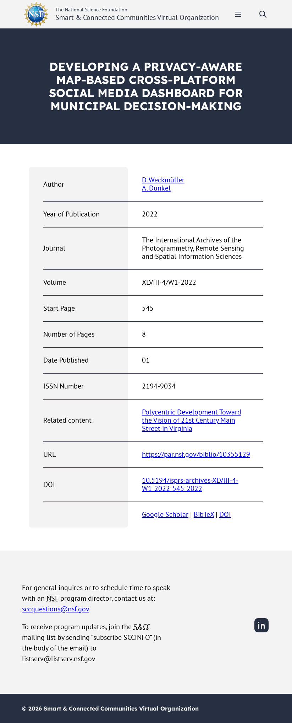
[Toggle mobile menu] (238, 14)
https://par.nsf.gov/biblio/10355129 (196, 454)
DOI (225, 514)
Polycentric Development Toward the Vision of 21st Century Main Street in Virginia (191, 420)
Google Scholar (165, 514)
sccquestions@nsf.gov (55, 609)
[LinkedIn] (261, 631)
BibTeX (204, 514)
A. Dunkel (156, 188)
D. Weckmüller (163, 179)
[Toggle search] (263, 14)
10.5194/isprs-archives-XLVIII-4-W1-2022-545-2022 (190, 484)
